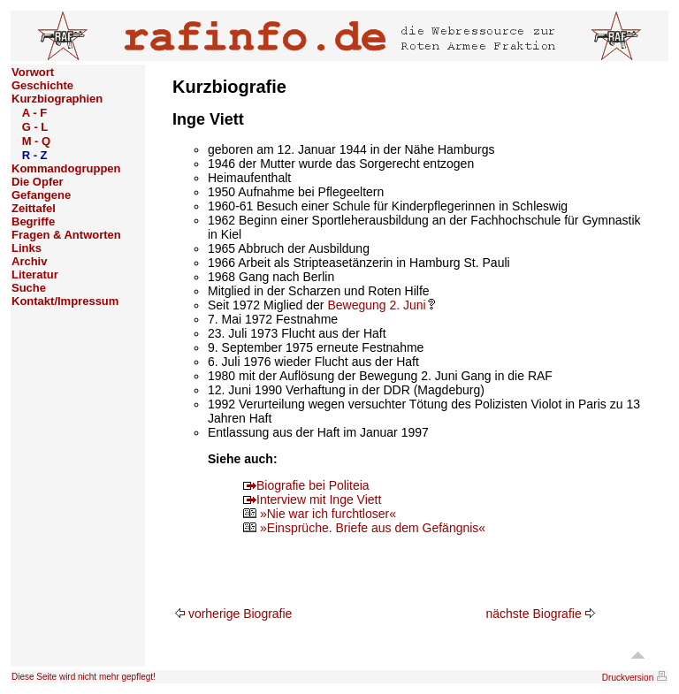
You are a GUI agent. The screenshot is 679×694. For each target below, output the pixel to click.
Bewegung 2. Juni (380, 305)
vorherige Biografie (233, 613)
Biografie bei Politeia (306, 485)
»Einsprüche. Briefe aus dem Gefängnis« (364, 528)
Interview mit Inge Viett (312, 499)
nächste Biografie (540, 613)
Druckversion (635, 678)
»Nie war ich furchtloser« (319, 514)
